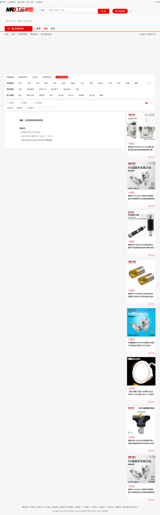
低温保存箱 (23, 77)
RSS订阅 (110, 507)
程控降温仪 (47, 77)
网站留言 (102, 507)
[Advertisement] (80, 55)
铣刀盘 (92, 95)
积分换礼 (94, 507)
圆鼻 (101, 95)
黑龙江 (100, 83)
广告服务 (86, 507)
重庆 (46, 83)
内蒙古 (73, 83)
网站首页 (25, 507)
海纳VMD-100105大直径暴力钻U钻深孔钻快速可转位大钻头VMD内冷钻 (141, 443)
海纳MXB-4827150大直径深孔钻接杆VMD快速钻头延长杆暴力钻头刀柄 (141, 247)
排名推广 (78, 507)
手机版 (22, 2)
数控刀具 (30, 95)
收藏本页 (13, 2)
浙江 (118, 83)
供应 (13, 34)
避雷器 (19, 21)
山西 (63, 83)
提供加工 (54, 89)
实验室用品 (23, 34)
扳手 (51, 95)
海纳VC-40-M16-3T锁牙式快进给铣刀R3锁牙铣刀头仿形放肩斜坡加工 (141, 492)
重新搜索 (49, 140)
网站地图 (70, 507)
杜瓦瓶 (35, 77)
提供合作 (66, 89)
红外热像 (26, 21)
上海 (29, 83)
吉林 (91, 83)
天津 (37, 83)
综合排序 (10, 108)
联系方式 (40, 507)
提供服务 (30, 89)
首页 (6, 34)
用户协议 (48, 507)
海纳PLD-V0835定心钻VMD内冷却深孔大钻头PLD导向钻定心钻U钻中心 (140, 296)
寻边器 (8, 21)
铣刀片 (14, 21)
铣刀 (20, 95)
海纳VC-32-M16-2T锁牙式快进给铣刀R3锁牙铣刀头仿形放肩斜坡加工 (141, 199)
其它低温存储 (46, 34)
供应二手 (42, 89)
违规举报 (118, 507)
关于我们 (33, 507)
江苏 (110, 83)
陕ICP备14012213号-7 (130, 507)
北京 (20, 83)
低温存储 (33, 34)
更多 (148, 83)
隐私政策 (55, 507)
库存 (77, 89)
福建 (136, 83)
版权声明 (63, 507)
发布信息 (121, 11)
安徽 (127, 83)
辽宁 (82, 83)
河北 (55, 83)
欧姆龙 (81, 95)
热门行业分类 (17, 29)
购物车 (40, 2)
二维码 (31, 2)
